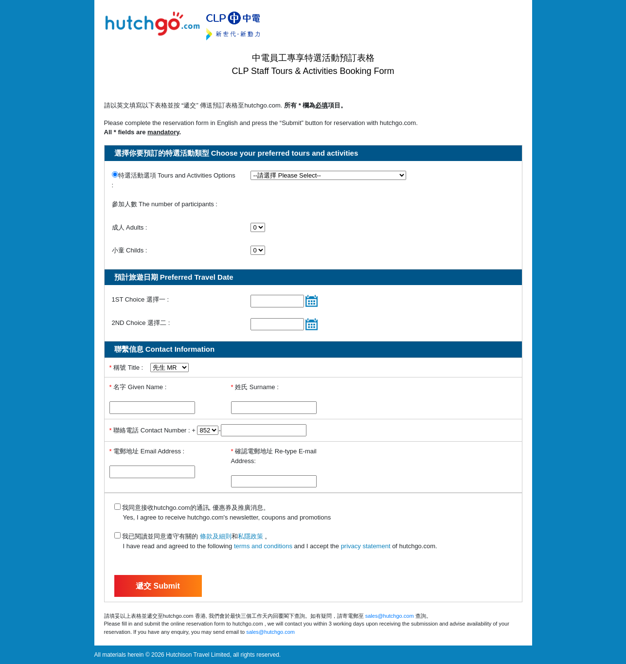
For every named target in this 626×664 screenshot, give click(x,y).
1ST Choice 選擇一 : (140, 299)
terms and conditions (263, 546)
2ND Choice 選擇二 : (141, 322)
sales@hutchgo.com (389, 616)
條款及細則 (216, 536)
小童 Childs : (129, 250)
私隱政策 (251, 536)
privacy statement (366, 546)
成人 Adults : (129, 227)
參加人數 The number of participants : (164, 204)
